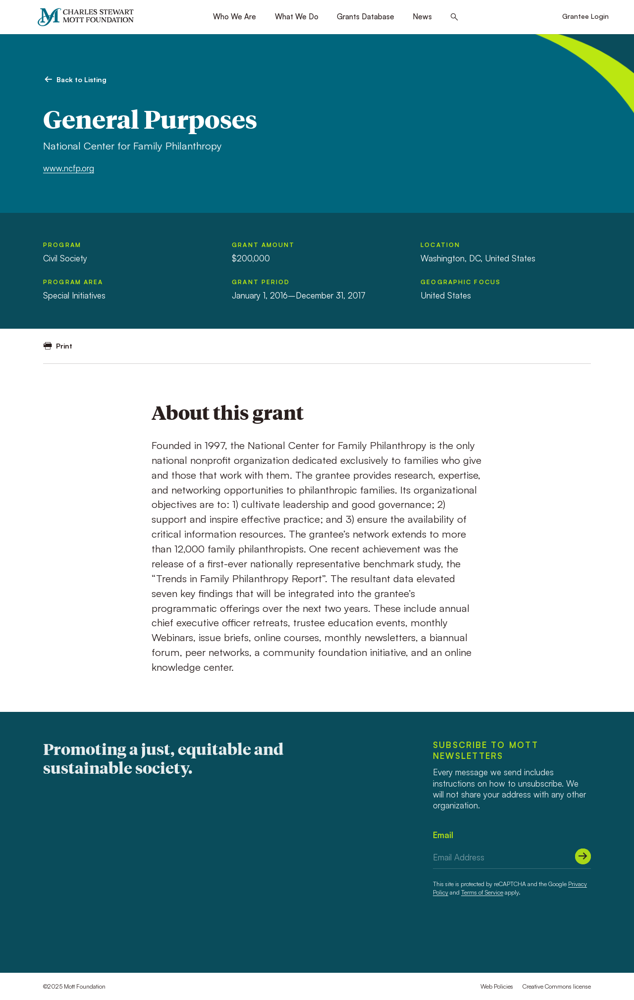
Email (443, 835)
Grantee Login (585, 16)
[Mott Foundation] (90, 17)
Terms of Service (482, 892)
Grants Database (365, 16)
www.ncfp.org (68, 168)
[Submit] (583, 856)
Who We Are (234, 16)
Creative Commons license (557, 986)
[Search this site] (454, 17)
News (422, 16)
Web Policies (496, 986)
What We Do (296, 16)
